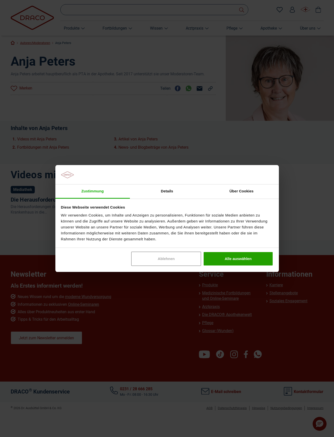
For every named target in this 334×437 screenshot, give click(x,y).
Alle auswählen (238, 259)
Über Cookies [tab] (241, 191)
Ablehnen (166, 259)
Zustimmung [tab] (92, 191)
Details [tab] (167, 191)
